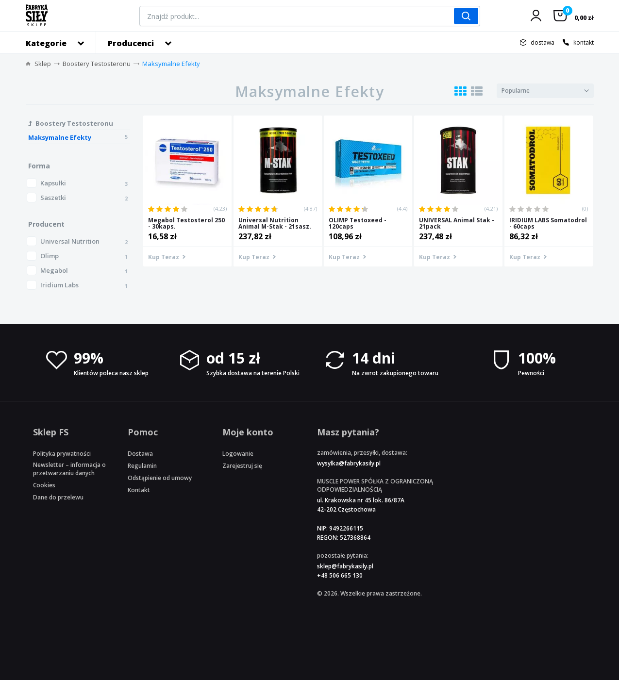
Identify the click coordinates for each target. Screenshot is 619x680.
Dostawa (140, 453)
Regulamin (142, 466)
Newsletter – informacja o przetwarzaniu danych (69, 469)
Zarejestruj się (242, 466)
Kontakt (139, 490)
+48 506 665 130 (340, 575)
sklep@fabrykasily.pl (345, 566)
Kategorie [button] (46, 43)
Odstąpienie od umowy (160, 478)
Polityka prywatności (62, 453)
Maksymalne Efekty (171, 63)
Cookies (44, 485)
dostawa (542, 42)
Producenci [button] (131, 43)
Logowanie (237, 453)
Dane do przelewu (58, 497)
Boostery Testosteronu (97, 63)
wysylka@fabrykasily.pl (349, 463)
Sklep (42, 63)
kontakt (583, 42)
